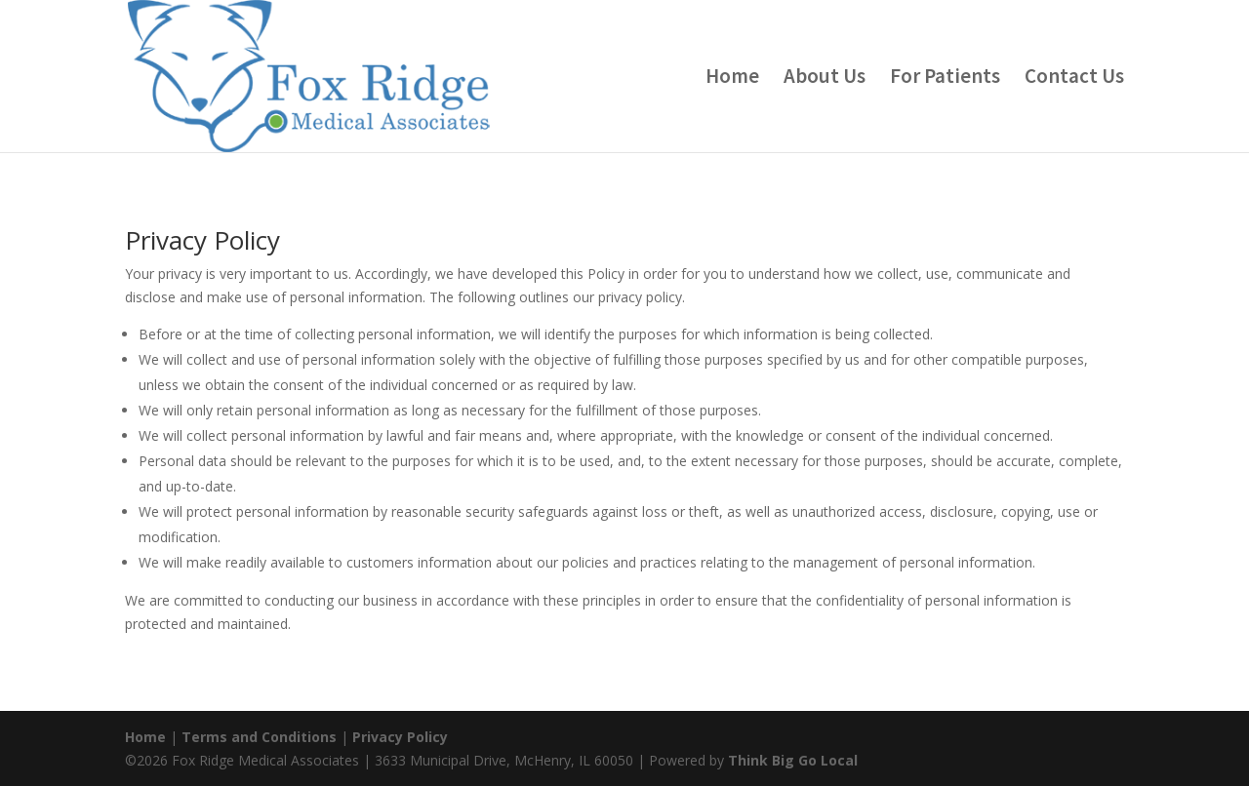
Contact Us (1074, 79)
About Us (825, 79)
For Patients (945, 79)
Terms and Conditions (259, 736)
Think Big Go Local (793, 760)
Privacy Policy (400, 736)
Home (732, 79)
